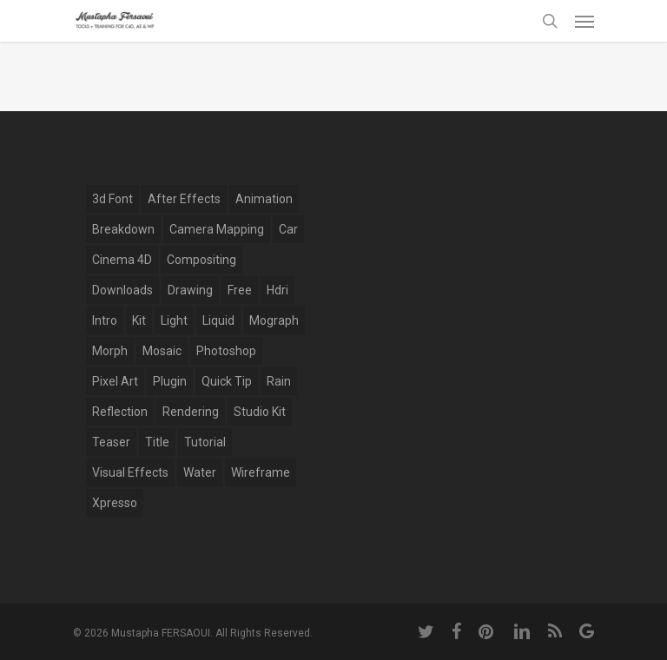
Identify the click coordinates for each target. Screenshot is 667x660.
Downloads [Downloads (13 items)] (122, 290)
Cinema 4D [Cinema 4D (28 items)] (122, 260)
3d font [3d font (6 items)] (112, 199)
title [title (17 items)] (157, 442)
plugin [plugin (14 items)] (170, 381)
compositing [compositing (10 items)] (201, 260)
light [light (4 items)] (174, 320)
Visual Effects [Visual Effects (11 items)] (130, 472)
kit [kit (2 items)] (139, 320)
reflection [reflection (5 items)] (120, 412)
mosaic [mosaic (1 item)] (162, 351)
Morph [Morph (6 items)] (110, 351)
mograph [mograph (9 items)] (274, 320)
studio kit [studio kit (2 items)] (260, 412)
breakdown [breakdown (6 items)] (123, 229)
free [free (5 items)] (240, 290)
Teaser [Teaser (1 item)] (111, 442)
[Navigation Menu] (584, 21)
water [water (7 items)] (199, 472)
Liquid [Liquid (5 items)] (218, 320)
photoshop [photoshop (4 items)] (226, 351)
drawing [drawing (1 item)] (190, 290)
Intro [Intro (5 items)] (104, 320)
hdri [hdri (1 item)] (277, 290)
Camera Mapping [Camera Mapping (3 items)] (216, 229)
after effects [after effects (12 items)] (184, 199)
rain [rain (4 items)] (279, 381)
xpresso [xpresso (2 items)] (114, 503)
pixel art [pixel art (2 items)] (115, 381)
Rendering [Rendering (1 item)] (190, 412)
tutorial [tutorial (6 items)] (205, 442)
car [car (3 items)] (288, 229)
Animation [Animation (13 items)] (264, 199)
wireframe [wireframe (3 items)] (260, 472)
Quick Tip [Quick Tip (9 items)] (226, 381)
